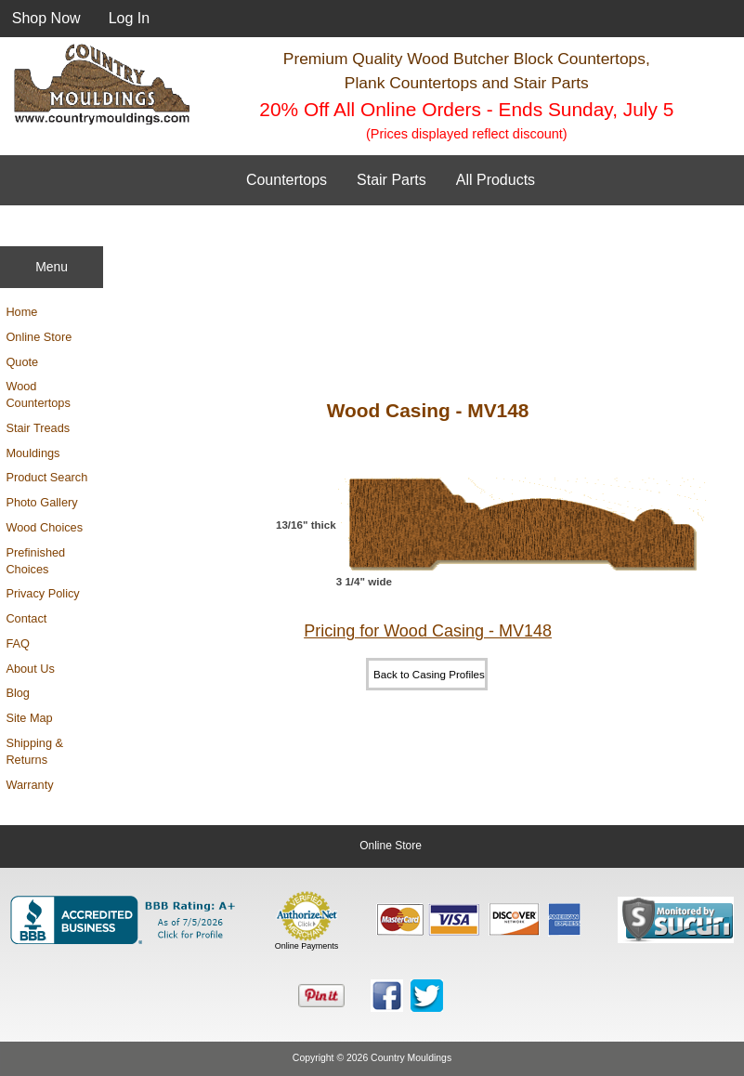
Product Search (46, 477)
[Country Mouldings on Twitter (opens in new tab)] (427, 995)
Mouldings (32, 453)
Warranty (29, 785)
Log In (129, 18)
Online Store (39, 337)
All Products (495, 180)
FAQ (18, 643)
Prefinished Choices (35, 560)
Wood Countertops (38, 394)
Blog (18, 693)
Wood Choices (44, 527)
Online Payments (307, 946)
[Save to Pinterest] (321, 996)
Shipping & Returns (34, 751)
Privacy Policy (42, 593)
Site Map (29, 718)
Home (21, 312)
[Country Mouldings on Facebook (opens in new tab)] (387, 995)
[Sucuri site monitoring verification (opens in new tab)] (676, 920)
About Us (30, 669)
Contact (26, 618)
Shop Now (46, 18)
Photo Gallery (41, 502)
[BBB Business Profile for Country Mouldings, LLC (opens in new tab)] (126, 920)
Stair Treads (38, 428)
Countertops (286, 180)
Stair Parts (391, 180)
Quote (22, 362)
